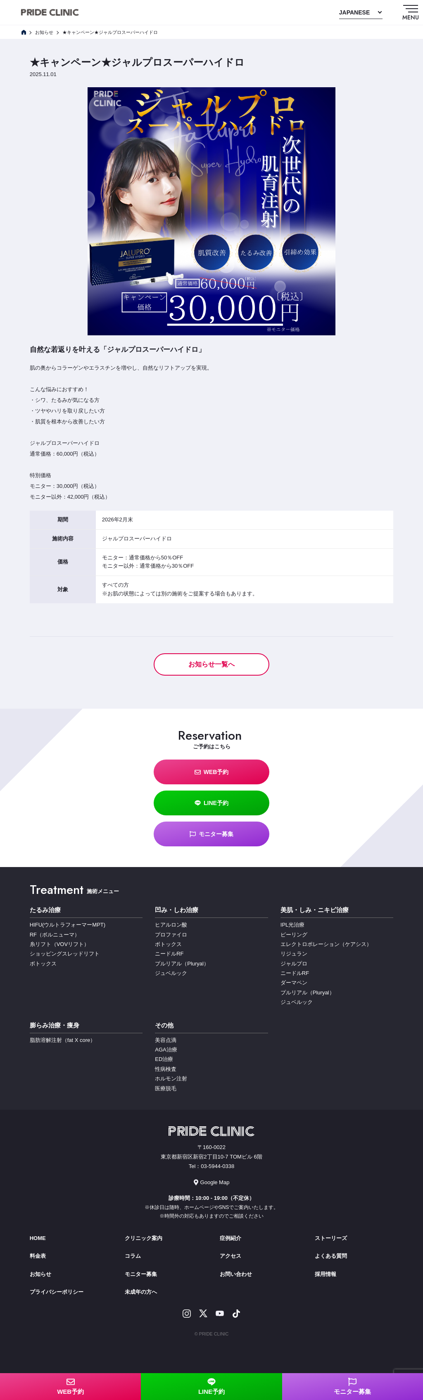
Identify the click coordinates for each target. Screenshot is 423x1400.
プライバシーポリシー (56, 1292)
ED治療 (164, 1059)
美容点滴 (165, 1040)
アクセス (230, 1256)
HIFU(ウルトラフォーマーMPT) (67, 925)
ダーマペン (293, 983)
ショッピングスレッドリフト (65, 954)
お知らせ (40, 1274)
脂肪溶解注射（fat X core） (63, 1040)
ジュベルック (171, 973)
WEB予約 (212, 772)
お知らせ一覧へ (211, 664)
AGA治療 (166, 1049)
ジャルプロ (293, 963)
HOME (38, 1238)
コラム (133, 1256)
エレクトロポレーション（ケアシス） (326, 944)
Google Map (212, 1182)
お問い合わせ (236, 1274)
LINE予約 (211, 803)
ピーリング (293, 935)
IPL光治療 (292, 925)
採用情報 (325, 1274)
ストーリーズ (331, 1238)
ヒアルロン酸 (171, 925)
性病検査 (165, 1069)
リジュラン (293, 954)
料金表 (38, 1256)
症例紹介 (230, 1238)
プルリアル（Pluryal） (182, 963)
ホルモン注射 (171, 1078)
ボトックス (43, 963)
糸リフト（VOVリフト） (59, 944)
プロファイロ (171, 935)
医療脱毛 (165, 1088)
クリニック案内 (143, 1238)
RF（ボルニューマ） (55, 935)
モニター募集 (211, 834)
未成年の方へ (141, 1292)
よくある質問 (331, 1256)
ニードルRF (169, 954)
